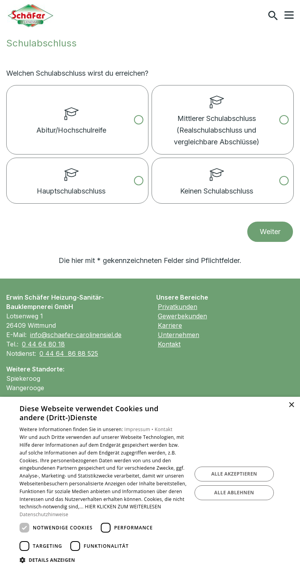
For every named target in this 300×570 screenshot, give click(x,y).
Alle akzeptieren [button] (234, 474)
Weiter (270, 231)
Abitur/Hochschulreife (71, 110)
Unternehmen (178, 335)
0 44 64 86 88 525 (68, 353)
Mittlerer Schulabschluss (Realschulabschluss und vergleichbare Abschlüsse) (216, 116)
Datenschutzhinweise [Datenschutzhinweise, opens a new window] (44, 514)
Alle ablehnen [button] (234, 492)
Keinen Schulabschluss (216, 176)
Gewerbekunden (182, 316)
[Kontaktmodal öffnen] (256, 15)
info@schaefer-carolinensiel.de (75, 335)
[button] (289, 15)
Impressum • (139, 429)
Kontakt (169, 344)
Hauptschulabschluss (71, 176)
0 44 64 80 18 (43, 344)
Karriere (170, 325)
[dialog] (150, 483)
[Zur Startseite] (30, 15)
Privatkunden (177, 307)
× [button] (291, 405)
